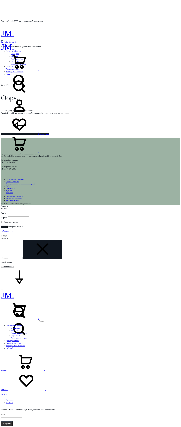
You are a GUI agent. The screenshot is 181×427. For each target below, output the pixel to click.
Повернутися (25, 134)
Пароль (4, 217)
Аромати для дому (13, 343)
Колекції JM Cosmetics (15, 346)
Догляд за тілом (12, 341)
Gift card (9, 348)
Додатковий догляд (19, 338)
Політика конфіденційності (14, 196)
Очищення (15, 328)
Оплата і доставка (12, 182)
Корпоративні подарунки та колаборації (20, 184)
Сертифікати (10, 188)
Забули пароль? (7, 231)
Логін (3, 213)
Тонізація (14, 330)
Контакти (9, 193)
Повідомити (6, 424)
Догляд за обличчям (14, 325)
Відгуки (9, 191)
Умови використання (12, 200)
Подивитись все (7, 267)
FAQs (8, 186)
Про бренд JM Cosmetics (15, 179)
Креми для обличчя (19, 333)
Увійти (4, 227)
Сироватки (15, 335)
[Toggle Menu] (2, 40)
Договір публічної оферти (14, 198)
